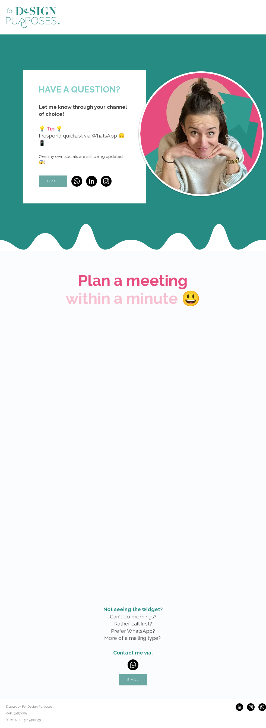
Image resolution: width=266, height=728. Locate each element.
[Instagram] (106, 181)
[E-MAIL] (53, 181)
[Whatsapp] (76, 181)
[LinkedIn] (91, 181)
